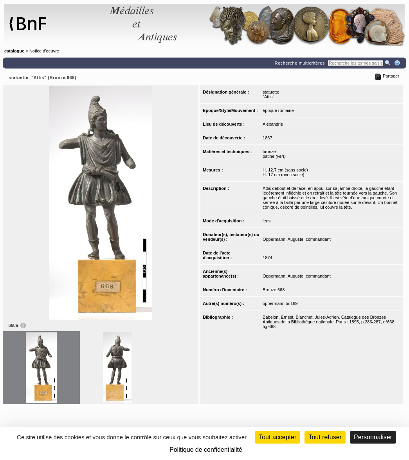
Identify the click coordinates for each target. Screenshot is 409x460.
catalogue (14, 51)
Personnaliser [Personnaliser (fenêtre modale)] (373, 437)
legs (266, 220)
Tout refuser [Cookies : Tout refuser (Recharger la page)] (324, 437)
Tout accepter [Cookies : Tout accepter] (277, 437)
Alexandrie (273, 124)
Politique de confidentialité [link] (205, 449)
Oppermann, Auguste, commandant (297, 239)
